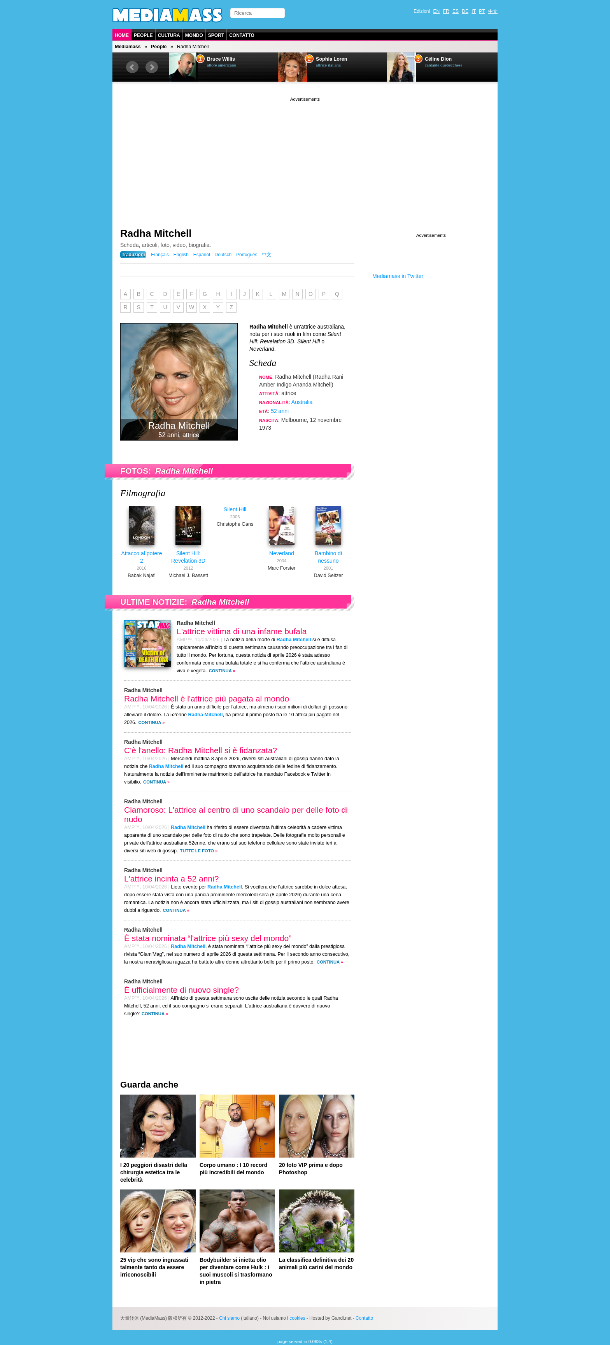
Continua (220, 670)
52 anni (280, 411)
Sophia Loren (331, 59)
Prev (132, 67)
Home (122, 35)
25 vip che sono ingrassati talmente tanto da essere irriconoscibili (154, 1267)
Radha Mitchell (155, 233)
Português (246, 254)
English (181, 254)
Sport (216, 35)
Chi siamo (229, 1318)
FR (446, 11)
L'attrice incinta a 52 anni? (171, 878)
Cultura (169, 35)
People (143, 35)
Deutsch (223, 254)
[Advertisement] (305, 157)
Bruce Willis (221, 59)
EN (436, 11)
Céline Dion (438, 59)
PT (482, 11)
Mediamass (127, 46)
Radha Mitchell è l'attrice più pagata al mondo (206, 698)
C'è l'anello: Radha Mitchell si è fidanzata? (200, 750)
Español (201, 254)
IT (474, 11)
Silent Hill (235, 509)
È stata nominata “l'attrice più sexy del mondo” (207, 938)
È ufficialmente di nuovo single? (181, 989)
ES (455, 11)
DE (465, 11)
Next (151, 67)
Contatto (241, 35)
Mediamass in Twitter (397, 276)
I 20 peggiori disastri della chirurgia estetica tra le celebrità (153, 1172)
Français (160, 254)
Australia (301, 402)
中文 (493, 11)
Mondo (194, 35)
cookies (297, 1318)
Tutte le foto (197, 850)
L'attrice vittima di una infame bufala (242, 631)
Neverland (281, 553)
